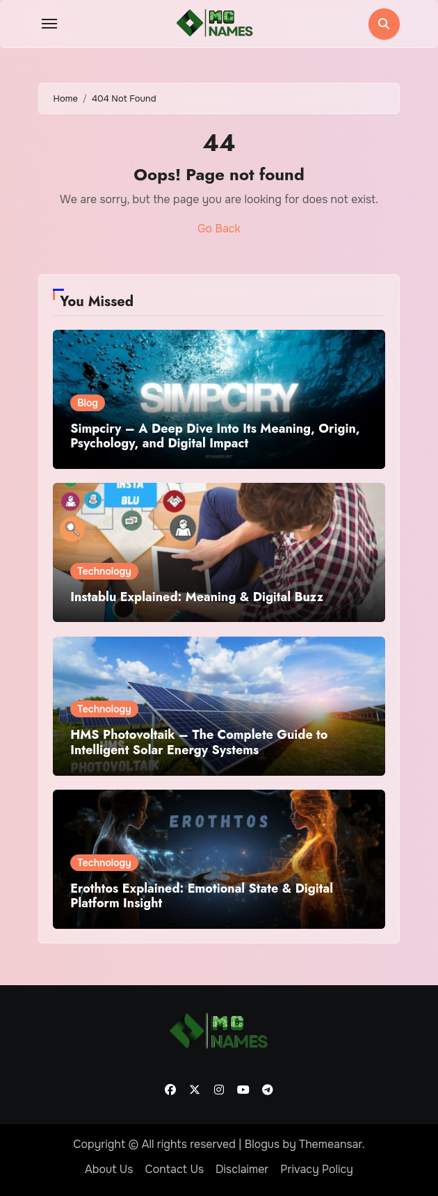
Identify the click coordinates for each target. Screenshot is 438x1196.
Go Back (219, 228)
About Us (109, 1169)
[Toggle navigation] (49, 23)
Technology (104, 571)
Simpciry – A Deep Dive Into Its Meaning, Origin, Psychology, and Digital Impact (214, 436)
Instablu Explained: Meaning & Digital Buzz (196, 597)
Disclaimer (242, 1169)
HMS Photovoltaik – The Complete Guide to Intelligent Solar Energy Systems (198, 742)
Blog (87, 403)
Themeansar (330, 1144)
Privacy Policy (316, 1169)
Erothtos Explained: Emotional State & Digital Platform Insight (201, 896)
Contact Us (174, 1169)
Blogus (262, 1144)
